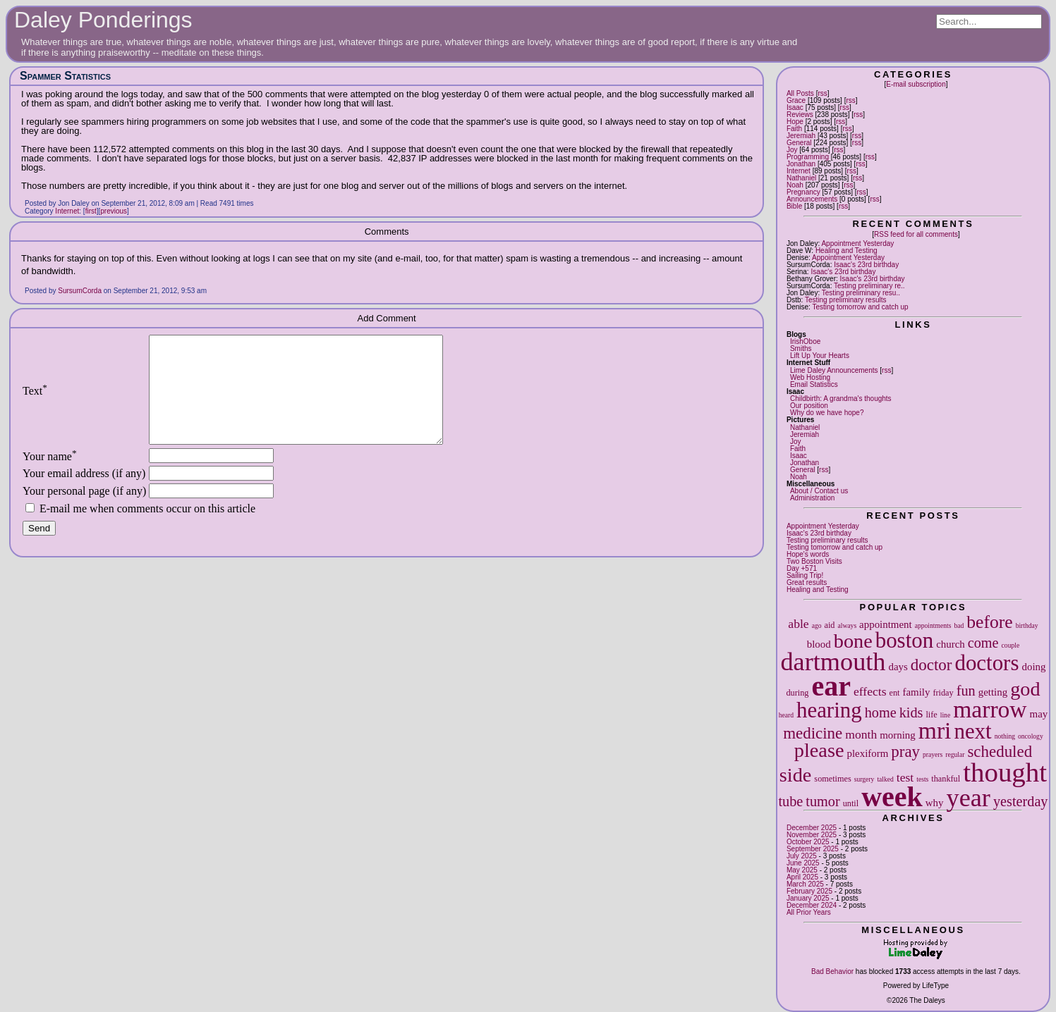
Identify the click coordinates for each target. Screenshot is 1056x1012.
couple (1011, 645)
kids (911, 712)
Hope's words (808, 554)
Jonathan (801, 164)
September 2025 (813, 849)
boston (904, 640)
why (934, 802)
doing (1033, 666)
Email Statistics (814, 384)
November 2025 (812, 835)
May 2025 (802, 870)
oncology (1030, 736)
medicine (812, 733)
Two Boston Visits (814, 561)
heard (786, 715)
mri (935, 730)
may (1039, 714)
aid (830, 625)
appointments (933, 625)
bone (853, 641)
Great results (807, 582)
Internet (799, 171)
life (931, 715)
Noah (795, 185)
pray (905, 751)
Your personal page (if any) (84, 512)
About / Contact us (819, 491)
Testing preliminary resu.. (861, 293)
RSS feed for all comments (916, 234)
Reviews (800, 114)
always (846, 625)
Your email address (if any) (84, 494)
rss (822, 93)
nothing (1005, 736)
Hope (795, 121)
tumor (822, 801)
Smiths (801, 348)
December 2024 (812, 905)
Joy (792, 150)
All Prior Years (809, 912)
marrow (989, 709)
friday (943, 693)
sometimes (832, 779)
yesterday (1020, 801)
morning (898, 735)
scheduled (999, 751)
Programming (808, 157)
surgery (864, 779)
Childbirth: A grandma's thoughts (841, 398)
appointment (885, 624)
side (795, 775)
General (799, 143)
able (798, 624)
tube (790, 801)
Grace (796, 100)
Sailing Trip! (805, 575)
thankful (945, 779)
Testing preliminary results (846, 300)
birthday (1027, 625)
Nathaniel (801, 178)
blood (819, 644)
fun (966, 690)
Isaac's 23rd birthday (866, 265)
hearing (829, 710)
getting (992, 692)
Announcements (812, 199)
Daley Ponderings (103, 19)
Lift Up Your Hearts (819, 355)
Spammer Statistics (65, 76)
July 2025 (802, 856)
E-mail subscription (915, 84)
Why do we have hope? (827, 412)
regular (954, 754)
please (819, 750)
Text (35, 401)
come (983, 642)
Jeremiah (801, 136)
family (916, 692)
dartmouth (832, 662)
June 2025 (803, 863)
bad (959, 625)
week (892, 797)
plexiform (867, 753)
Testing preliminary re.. (869, 286)
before (989, 622)
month (861, 734)
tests (922, 779)
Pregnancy (803, 192)
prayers (932, 754)
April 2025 (802, 877)
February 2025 (809, 891)
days (898, 666)
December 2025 (812, 828)
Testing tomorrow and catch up (860, 307)
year (968, 798)
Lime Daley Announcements (834, 370)
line (945, 715)
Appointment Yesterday (857, 243)
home (881, 712)
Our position (809, 405)
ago (817, 625)
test (905, 777)
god (1025, 689)
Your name (50, 477)
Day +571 (802, 568)
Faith (794, 128)
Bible (794, 206)
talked (885, 779)
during (797, 693)
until (850, 803)
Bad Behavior (832, 971)
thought (1005, 772)
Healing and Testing (846, 250)
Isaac (795, 107)
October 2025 (808, 842)
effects (870, 691)
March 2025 (805, 884)
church (950, 644)
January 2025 (808, 898)
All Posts (800, 93)
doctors (986, 662)
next (972, 731)
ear (831, 686)
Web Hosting (810, 377)
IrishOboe (805, 341)
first (91, 211)
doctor (931, 665)
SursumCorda (80, 291)
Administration (812, 498)
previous (113, 211)
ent (895, 693)
